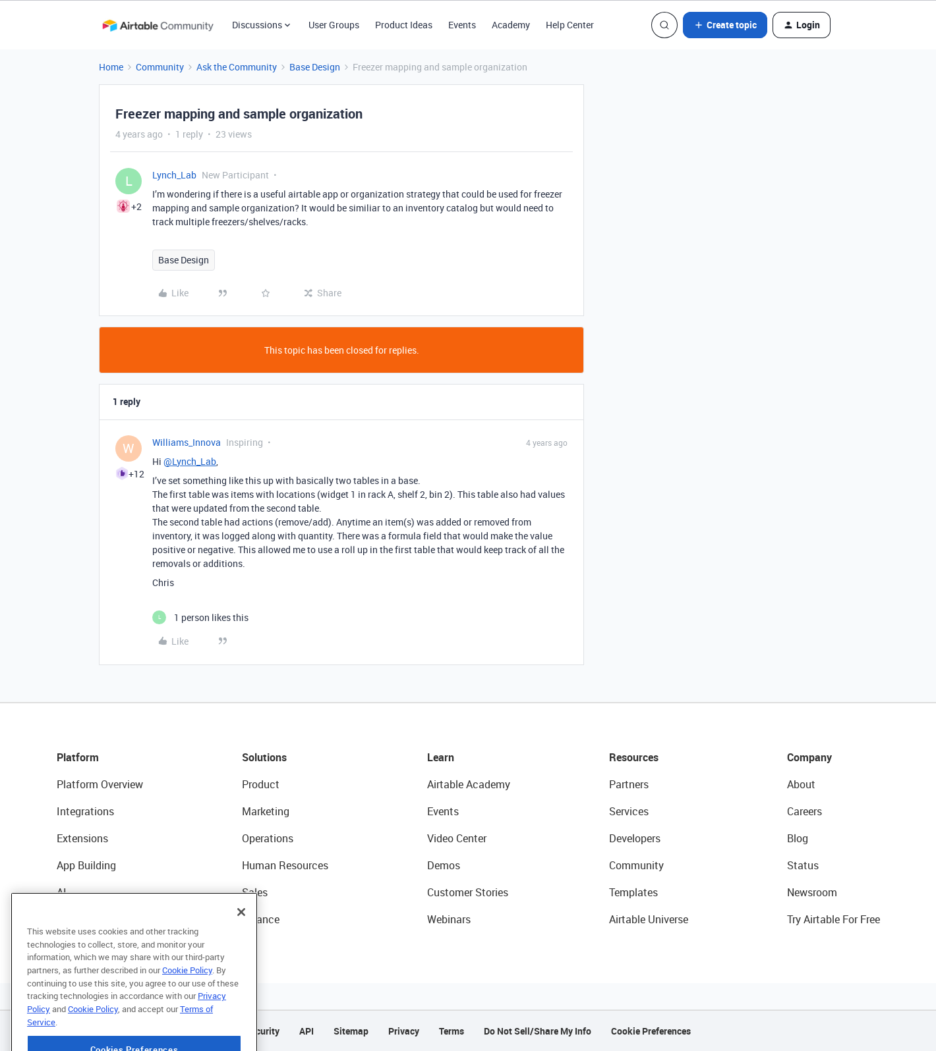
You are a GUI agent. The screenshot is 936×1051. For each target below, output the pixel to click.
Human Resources (285, 865)
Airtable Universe (648, 919)
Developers (634, 838)
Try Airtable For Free (833, 919)
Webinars (449, 919)
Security (262, 1031)
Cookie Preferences (651, 1031)
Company (809, 757)
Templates (633, 892)
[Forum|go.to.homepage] (157, 25)
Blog (797, 838)
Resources (633, 757)
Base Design (314, 67)
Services (629, 811)
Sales (255, 892)
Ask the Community (236, 67)
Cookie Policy (187, 1005)
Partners (629, 784)
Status (803, 865)
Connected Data (95, 919)
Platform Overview (100, 784)
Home (111, 67)
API (306, 1031)
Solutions (264, 757)
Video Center (456, 838)
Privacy (403, 1031)
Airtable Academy (468, 784)
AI (62, 892)
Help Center (570, 24)
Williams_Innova (186, 442)
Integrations (85, 811)
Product (260, 784)
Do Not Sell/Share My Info (537, 1031)
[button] (725, 25)
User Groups (333, 24)
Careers (804, 811)
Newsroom (812, 892)
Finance (260, 919)
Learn (440, 757)
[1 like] (200, 617)
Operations (267, 838)
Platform (78, 757)
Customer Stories (467, 892)
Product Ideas (403, 24)
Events (462, 24)
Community (160, 67)
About (801, 784)
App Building (86, 865)
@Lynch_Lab (189, 461)
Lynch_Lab (174, 175)
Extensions (82, 838)
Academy (511, 24)
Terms (451, 1031)
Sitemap (351, 1031)
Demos (443, 865)
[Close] (241, 947)
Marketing (265, 811)
